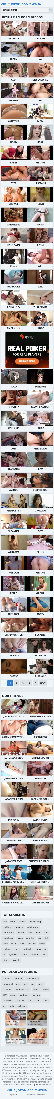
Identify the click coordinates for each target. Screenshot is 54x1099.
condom (34, 954)
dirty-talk (20, 1000)
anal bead (7, 927)
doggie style (40, 949)
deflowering (35, 921)
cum (46, 932)
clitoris (6, 960)
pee (32, 984)
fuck (26, 984)
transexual (8, 984)
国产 (5, 995)
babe (37, 1000)
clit (4, 954)
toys (17, 949)
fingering (18, 978)
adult (38, 932)
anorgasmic (8, 932)
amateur (20, 927)
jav (4, 1006)
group (13, 995)
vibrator (6, 978)
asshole (16, 960)
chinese (22, 921)
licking (36, 989)
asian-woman (32, 978)
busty (13, 943)
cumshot (30, 938)
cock (30, 932)
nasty (11, 1006)
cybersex (13, 954)
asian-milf (7, 989)
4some (24, 954)
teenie (46, 989)
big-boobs (24, 995)
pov (29, 1000)
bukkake (32, 943)
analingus (7, 949)
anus (44, 954)
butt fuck (27, 949)
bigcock (36, 995)
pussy (40, 984)
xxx (39, 938)
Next (43, 683)
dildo (5, 943)
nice (18, 984)
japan (45, 1000)
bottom (20, 932)
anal (5, 921)
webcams (22, 1006)
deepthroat (8, 938)
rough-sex (7, 1000)
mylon (20, 938)
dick (46, 938)
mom (12, 921)
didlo (22, 943)
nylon (42, 943)
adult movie (32, 927)
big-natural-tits (23, 989)
